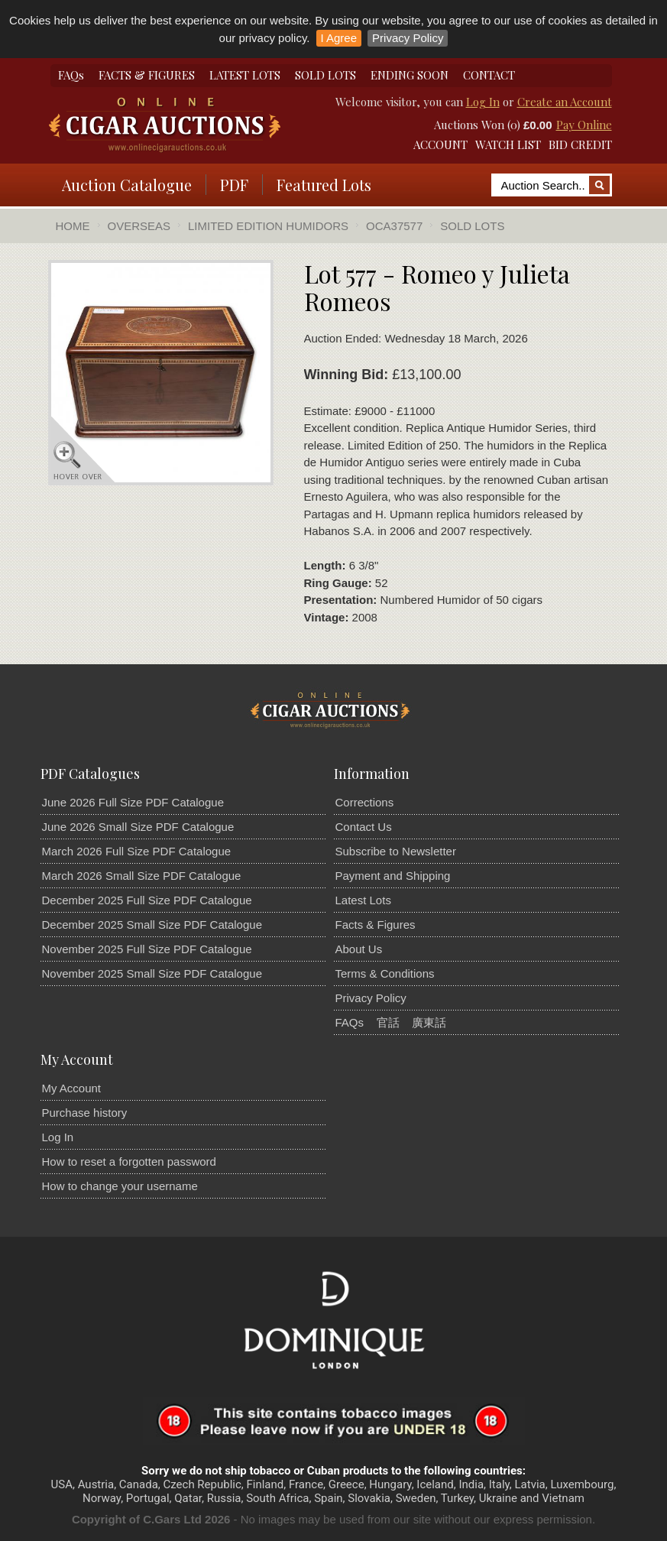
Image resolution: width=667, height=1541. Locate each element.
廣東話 (429, 1022)
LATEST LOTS (244, 75)
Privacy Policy (407, 37)
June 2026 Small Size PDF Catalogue (138, 826)
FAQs (71, 75)
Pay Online (584, 124)
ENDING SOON (409, 75)
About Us (359, 948)
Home (73, 225)
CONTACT (489, 75)
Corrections (364, 802)
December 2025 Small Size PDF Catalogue (152, 924)
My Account (72, 1088)
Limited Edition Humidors (268, 225)
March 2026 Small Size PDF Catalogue (141, 875)
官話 (388, 1022)
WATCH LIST (508, 144)
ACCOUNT (440, 144)
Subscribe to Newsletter (395, 851)
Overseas (139, 225)
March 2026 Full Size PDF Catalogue (137, 851)
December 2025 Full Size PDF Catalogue (147, 900)
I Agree (339, 37)
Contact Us (363, 826)
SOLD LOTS (325, 75)
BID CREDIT (580, 144)
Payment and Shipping (393, 875)
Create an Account (564, 101)
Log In (483, 101)
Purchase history (85, 1112)
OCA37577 (394, 225)
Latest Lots (363, 900)
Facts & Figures (375, 924)
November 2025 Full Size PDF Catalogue (147, 948)
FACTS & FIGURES (147, 75)
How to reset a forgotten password (129, 1161)
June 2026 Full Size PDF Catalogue (133, 802)
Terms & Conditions (385, 973)
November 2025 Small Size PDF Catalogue (152, 973)
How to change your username (120, 1185)
